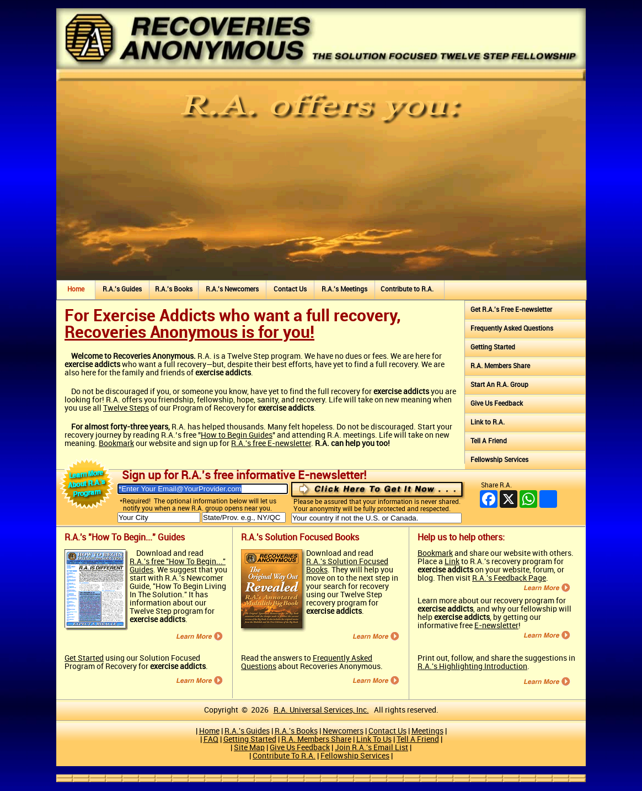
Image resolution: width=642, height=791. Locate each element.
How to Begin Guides (236, 435)
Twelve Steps (126, 408)
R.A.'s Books (173, 289)
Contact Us (290, 289)
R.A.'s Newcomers (232, 289)
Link (452, 562)
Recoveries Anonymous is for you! (189, 333)
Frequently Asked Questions (511, 328)
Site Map (249, 748)
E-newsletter (496, 626)
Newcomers (343, 731)
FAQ (211, 739)
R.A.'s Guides (122, 289)
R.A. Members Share (500, 366)
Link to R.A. (487, 422)
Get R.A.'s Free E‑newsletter (511, 310)
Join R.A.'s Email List (371, 748)
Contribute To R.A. (284, 756)
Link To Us (374, 739)
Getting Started (492, 347)
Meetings (427, 731)
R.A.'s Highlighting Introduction (472, 666)
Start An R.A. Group (499, 385)
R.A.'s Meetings (344, 289)
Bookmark (116, 443)
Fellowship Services (499, 460)
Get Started (84, 658)
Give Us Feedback (496, 403)
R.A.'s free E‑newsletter (271, 443)
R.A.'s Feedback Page (509, 578)
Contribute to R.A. (407, 289)
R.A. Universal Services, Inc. (321, 710)
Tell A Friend (488, 441)
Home (75, 289)
